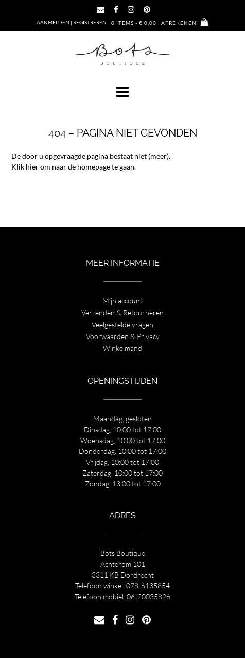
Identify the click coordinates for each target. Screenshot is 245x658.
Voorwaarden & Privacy (123, 336)
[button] (122, 91)
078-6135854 (148, 585)
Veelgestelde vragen (122, 324)
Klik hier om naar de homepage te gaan (72, 166)
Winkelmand (122, 348)
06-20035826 (148, 596)
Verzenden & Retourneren (122, 312)
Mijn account (122, 300)
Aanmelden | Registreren (72, 22)
